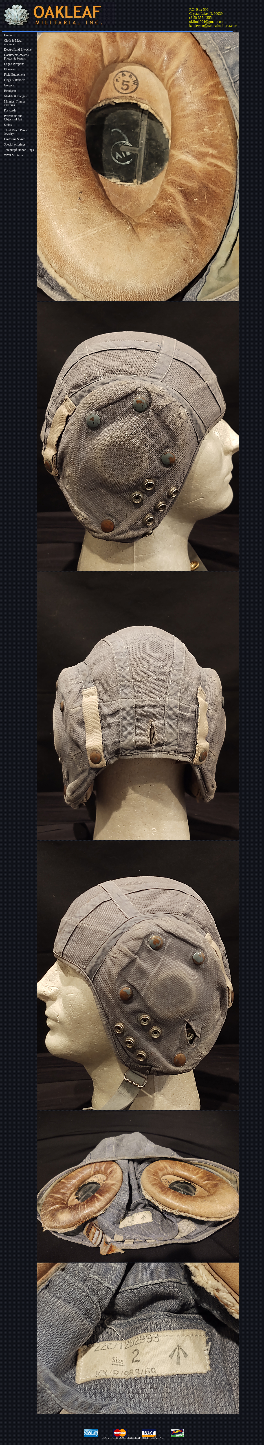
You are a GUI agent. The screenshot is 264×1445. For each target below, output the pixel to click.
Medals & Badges (15, 96)
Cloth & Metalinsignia (13, 42)
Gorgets (9, 85)
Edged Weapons (14, 64)
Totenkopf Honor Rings (19, 150)
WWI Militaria (13, 155)
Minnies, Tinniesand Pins (14, 103)
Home (8, 35)
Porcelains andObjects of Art (13, 117)
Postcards (10, 110)
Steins (8, 124)
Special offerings (14, 144)
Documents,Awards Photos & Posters (16, 56)
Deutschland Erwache (17, 49)
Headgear (10, 90)
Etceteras (9, 69)
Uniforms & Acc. (15, 139)
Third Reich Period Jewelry (16, 131)
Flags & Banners (14, 80)
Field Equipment (14, 74)
